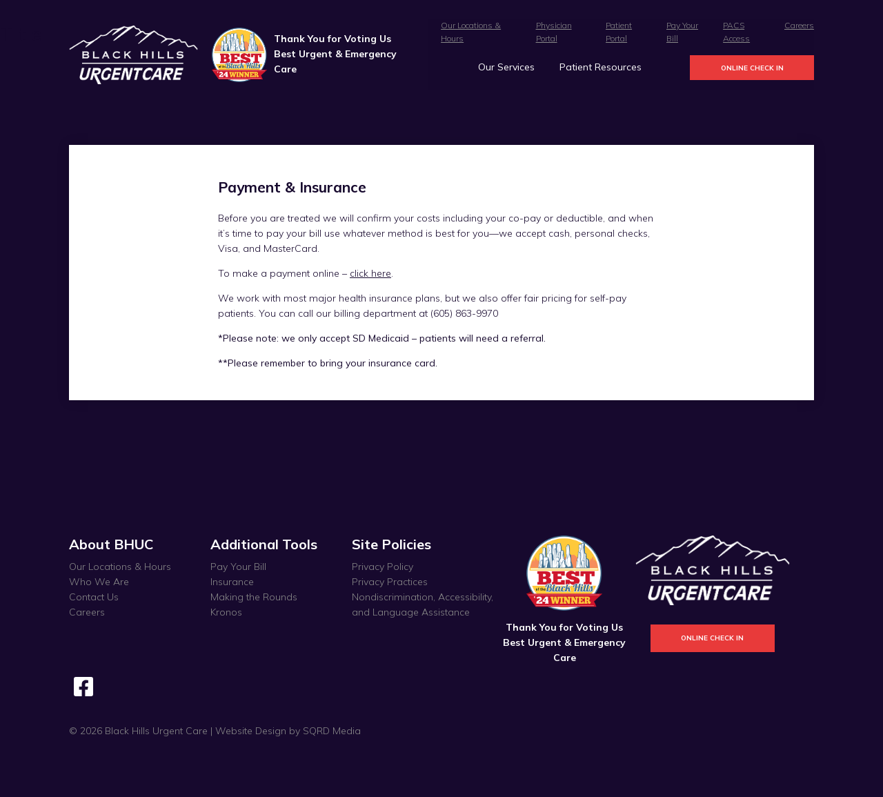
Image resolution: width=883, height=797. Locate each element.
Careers (799, 25)
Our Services (506, 67)
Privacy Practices (390, 581)
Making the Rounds (253, 597)
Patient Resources (600, 67)
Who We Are (99, 581)
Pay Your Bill (238, 566)
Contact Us (94, 597)
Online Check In (752, 67)
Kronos (226, 612)
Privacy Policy (382, 566)
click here (370, 273)
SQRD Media (332, 731)
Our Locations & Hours (120, 566)
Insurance (232, 581)
